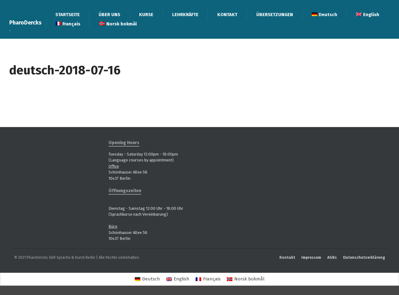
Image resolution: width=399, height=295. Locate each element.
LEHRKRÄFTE (185, 14)
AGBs (332, 257)
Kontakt (287, 257)
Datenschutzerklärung (364, 257)
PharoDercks (25, 22)
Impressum (311, 257)
